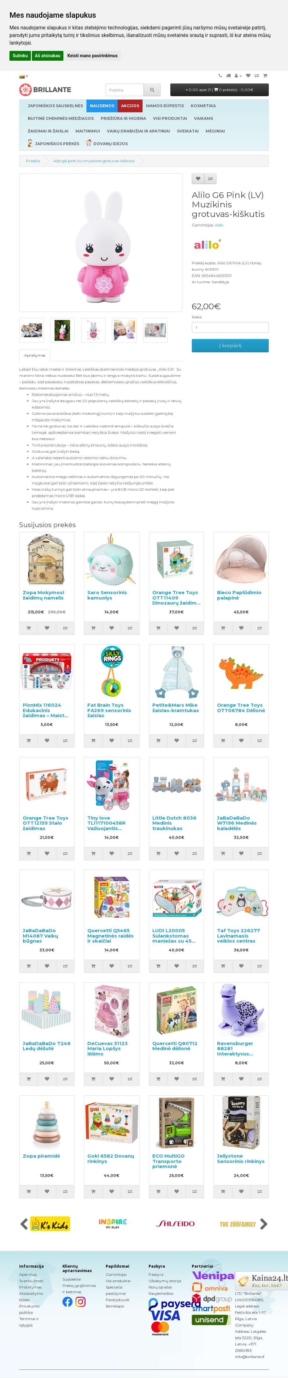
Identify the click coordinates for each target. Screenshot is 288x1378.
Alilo (219, 225)
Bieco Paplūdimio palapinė (239, 595)
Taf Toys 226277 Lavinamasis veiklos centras (238, 935)
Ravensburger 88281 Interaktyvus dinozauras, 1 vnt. (239, 1051)
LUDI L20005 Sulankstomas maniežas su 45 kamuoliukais (171, 938)
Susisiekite (71, 1279)
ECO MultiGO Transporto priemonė (168, 1161)
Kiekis (197, 317)
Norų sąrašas (160, 1287)
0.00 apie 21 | (219, 89)
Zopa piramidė (41, 1156)
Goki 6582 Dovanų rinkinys (110, 1158)
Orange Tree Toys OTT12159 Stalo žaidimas (45, 823)
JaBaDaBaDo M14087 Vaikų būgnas (40, 935)
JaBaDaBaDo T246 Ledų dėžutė (47, 1046)
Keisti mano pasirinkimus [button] (93, 55)
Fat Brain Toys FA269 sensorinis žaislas (109, 710)
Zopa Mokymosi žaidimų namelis (43, 595)
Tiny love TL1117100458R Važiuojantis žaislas (106, 826)
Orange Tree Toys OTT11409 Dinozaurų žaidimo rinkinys (176, 600)
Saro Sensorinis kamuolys (107, 595)
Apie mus (28, 1274)
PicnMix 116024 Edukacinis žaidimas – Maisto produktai (45, 713)
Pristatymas (30, 1287)
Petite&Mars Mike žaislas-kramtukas (175, 707)
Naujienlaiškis (161, 1293)
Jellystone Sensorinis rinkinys (241, 1158)
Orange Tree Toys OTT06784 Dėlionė (241, 707)
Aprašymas (34, 355)
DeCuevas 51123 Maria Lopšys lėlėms (107, 1048)
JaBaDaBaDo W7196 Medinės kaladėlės (237, 823)
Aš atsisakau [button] (48, 55)
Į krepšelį (230, 345)
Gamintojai (116, 1274)
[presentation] (23, 1224)
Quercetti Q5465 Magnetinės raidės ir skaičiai (110, 935)
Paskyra (156, 1274)
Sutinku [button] (20, 55)
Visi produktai (118, 1280)
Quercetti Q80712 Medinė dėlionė (174, 1046)
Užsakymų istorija (165, 1280)
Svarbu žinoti (31, 1280)
